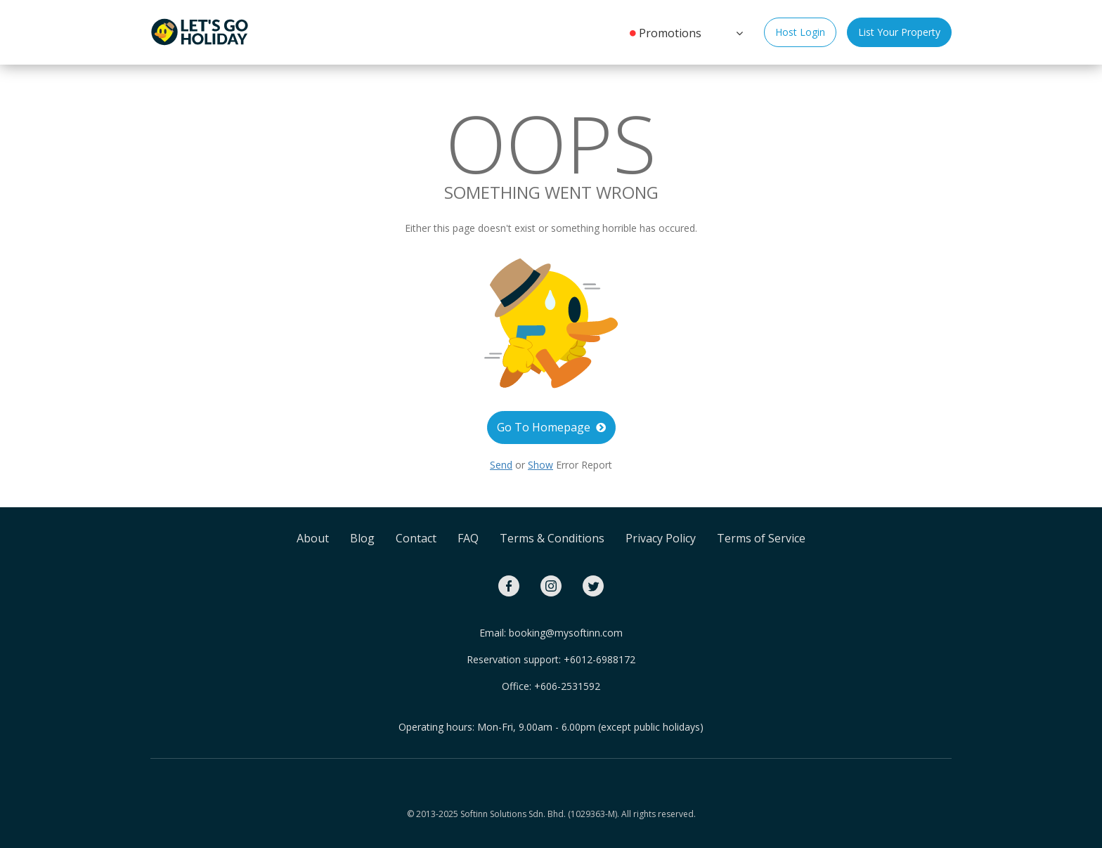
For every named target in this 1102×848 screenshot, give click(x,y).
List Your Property (899, 32)
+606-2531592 (567, 686)
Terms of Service (761, 538)
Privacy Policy (660, 538)
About (313, 538)
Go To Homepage (551, 427)
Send (501, 464)
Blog (362, 538)
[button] (737, 32)
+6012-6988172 (599, 659)
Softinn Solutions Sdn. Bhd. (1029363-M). (539, 814)
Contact (416, 538)
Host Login (800, 32)
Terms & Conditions (552, 538)
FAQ (468, 538)
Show (540, 464)
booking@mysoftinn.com (566, 632)
